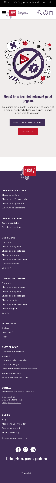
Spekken (6, 268)
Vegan (5, 336)
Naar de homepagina (27, 122)
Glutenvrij (6, 328)
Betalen (6, 356)
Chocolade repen (11, 255)
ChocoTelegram (9, 308)
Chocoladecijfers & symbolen (16, 199)
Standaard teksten (11, 227)
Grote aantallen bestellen (14, 360)
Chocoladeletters (10, 195)
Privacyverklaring (10, 432)
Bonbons (6, 242)
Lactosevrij (7, 332)
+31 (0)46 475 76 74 (11, 402)
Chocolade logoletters (13, 203)
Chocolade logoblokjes (13, 251)
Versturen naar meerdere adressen (19, 368)
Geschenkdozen (10, 263)
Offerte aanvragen (11, 364)
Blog (4, 419)
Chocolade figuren (11, 246)
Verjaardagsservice (11, 373)
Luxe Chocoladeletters (13, 207)
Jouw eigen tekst (10, 223)
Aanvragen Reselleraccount (16, 377)
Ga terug (28, 131)
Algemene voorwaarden (14, 424)
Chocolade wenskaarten (14, 259)
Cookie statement (11, 428)
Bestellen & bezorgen (13, 351)
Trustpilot (26, 473)
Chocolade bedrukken (13, 287)
